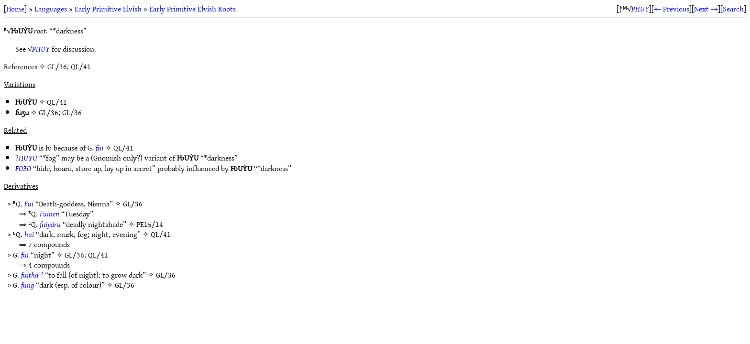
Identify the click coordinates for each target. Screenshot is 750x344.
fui (99, 147)
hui (29, 234)
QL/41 (57, 101)
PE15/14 (149, 224)
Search (733, 8)
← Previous (671, 8)
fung (27, 284)
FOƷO (23, 168)
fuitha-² (32, 274)
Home (15, 8)
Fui (28, 203)
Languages (50, 8)
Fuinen (49, 213)
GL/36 (48, 112)
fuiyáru (50, 224)
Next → (706, 8)
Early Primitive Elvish (108, 8)
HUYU (28, 157)
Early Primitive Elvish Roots (192, 8)
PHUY (640, 8)
